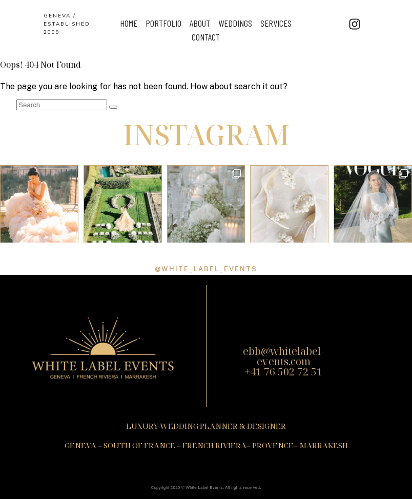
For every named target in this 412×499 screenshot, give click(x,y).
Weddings (235, 23)
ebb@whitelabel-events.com (283, 356)
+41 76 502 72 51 (283, 371)
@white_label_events (206, 269)
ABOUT (200, 23)
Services (276, 23)
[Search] (113, 107)
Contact (206, 37)
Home (128, 23)
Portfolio (163, 23)
